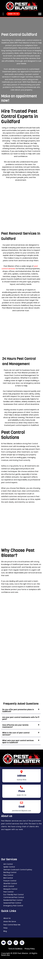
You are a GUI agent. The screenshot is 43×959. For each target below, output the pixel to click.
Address (21, 775)
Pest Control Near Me (11, 925)
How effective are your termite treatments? (15, 726)
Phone (21, 791)
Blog (5, 931)
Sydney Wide (21, 780)
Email (21, 806)
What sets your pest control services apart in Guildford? (18, 741)
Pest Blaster (22, 953)
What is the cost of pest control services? (15, 733)
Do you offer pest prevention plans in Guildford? (18, 710)
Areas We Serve (9, 921)
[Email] (21, 802)
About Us (7, 918)
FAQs (5, 928)
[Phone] (21, 787)
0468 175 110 (21, 795)
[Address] (21, 771)
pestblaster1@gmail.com (21, 811)
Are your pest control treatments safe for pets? (20, 718)
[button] (39, 14)
